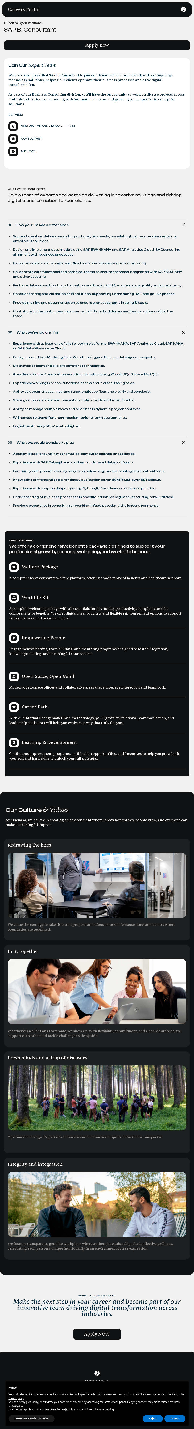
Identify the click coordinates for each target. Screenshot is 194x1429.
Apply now (97, 45)
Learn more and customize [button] (31, 1418)
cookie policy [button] (16, 1398)
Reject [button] (153, 1418)
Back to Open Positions (24, 23)
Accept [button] (175, 1418)
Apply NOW (97, 1334)
